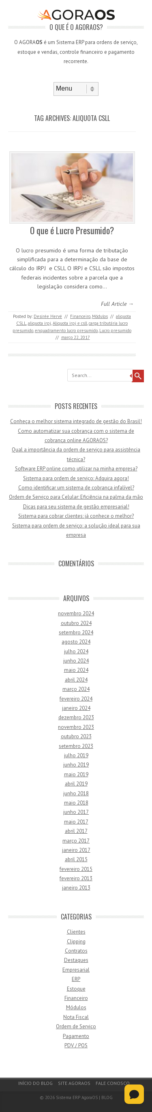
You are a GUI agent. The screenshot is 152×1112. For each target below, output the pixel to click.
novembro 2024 (76, 613)
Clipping (76, 941)
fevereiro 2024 (76, 698)
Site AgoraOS (74, 1083)
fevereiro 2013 (76, 878)
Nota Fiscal (76, 1017)
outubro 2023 (76, 736)
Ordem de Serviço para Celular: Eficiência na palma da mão (76, 497)
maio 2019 (76, 774)
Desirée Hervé (48, 316)
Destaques (76, 960)
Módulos (100, 316)
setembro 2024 (76, 632)
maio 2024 (76, 670)
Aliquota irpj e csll (70, 323)
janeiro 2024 (76, 708)
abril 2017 (76, 831)
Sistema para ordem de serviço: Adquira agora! (76, 478)
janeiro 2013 (76, 887)
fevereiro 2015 (76, 869)
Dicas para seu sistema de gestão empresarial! (76, 506)
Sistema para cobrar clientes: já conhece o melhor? (76, 516)
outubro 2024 (76, 623)
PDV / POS (76, 1045)
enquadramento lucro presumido (66, 330)
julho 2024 (76, 651)
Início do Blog (35, 1083)
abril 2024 (76, 679)
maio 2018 (76, 802)
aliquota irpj (39, 323)
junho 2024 (76, 660)
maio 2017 (76, 821)
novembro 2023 (76, 727)
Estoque (76, 988)
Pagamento (76, 1036)
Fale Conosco (113, 1083)
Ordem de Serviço (76, 1026)
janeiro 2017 (76, 850)
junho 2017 (76, 812)
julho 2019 (76, 755)
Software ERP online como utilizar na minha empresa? (76, 468)
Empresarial (76, 969)
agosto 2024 (76, 641)
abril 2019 (76, 783)
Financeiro (80, 316)
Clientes (76, 931)
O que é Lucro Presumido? (72, 230)
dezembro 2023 (76, 717)
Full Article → (117, 303)
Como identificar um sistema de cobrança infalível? (76, 487)
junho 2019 (76, 764)
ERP (76, 979)
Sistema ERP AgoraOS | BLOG (84, 1097)
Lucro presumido (115, 330)
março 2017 (76, 840)
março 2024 (76, 689)
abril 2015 (76, 859)
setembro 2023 (76, 746)
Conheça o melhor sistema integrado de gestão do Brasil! (76, 421)
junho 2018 (76, 793)
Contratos (76, 950)
